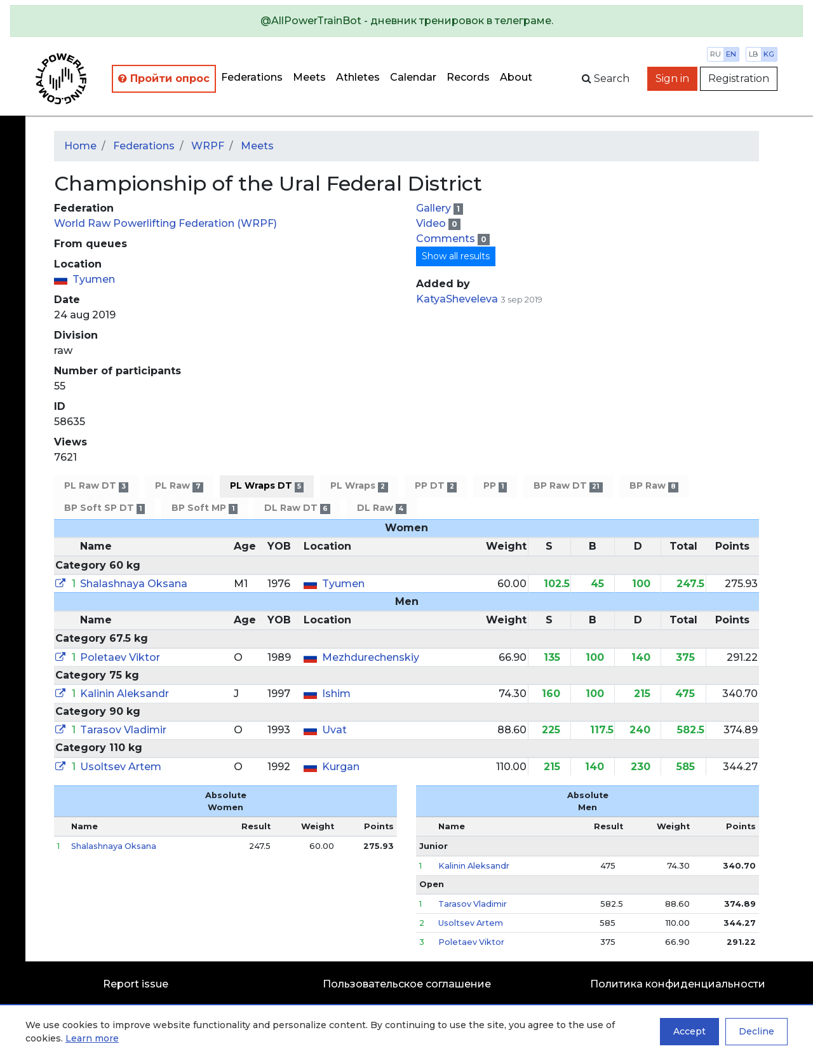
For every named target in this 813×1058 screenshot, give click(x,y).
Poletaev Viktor (120, 657)
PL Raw (179, 486)
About (516, 77)
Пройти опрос (164, 78)
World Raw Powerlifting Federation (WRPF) (165, 223)
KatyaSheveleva (457, 299)
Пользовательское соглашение (407, 984)
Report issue (135, 984)
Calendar (413, 77)
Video (432, 223)
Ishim (336, 694)
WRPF (207, 146)
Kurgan (340, 767)
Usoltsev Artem (120, 767)
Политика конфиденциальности (677, 984)
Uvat (334, 730)
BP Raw (653, 486)
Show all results (456, 256)
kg (768, 54)
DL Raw (381, 508)
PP (495, 486)
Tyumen (93, 279)
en (731, 54)
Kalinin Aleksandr (124, 694)
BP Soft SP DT (104, 508)
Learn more (92, 1038)
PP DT (436, 486)
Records (468, 77)
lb (753, 54)
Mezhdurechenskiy (370, 657)
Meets (309, 77)
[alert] (406, 21)
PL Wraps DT (267, 486)
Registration (738, 78)
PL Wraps (358, 486)
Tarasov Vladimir (123, 730)
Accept (689, 1031)
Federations (252, 77)
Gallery (435, 208)
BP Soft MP (204, 508)
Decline (756, 1031)
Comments (447, 239)
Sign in (672, 78)
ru (715, 54)
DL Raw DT (297, 508)
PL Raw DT (96, 486)
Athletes (358, 77)
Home (80, 146)
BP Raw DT (568, 486)
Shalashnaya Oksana (133, 584)
